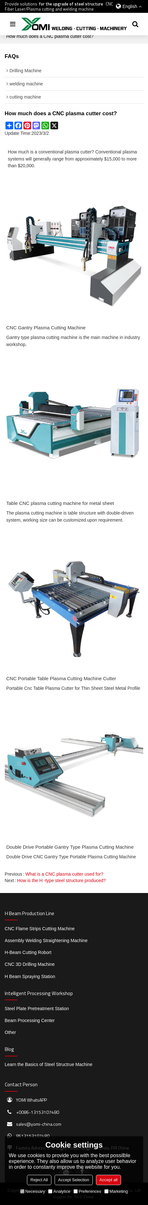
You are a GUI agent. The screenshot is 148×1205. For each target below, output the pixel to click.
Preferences (87, 1191)
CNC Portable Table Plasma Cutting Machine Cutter (61, 678)
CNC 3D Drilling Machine (30, 964)
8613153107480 (32, 1135)
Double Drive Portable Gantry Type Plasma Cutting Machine (70, 847)
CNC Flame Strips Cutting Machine (40, 928)
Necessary (32, 1191)
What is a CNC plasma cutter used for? (64, 874)
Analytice (59, 1191)
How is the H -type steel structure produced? (61, 880)
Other (10, 1032)
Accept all (109, 1179)
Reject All (39, 1179)
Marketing (116, 1191)
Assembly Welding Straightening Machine (46, 940)
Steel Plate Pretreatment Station (37, 1008)
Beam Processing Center (30, 1020)
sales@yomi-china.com (38, 1124)
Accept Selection (73, 1179)
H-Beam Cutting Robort (28, 952)
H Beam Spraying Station (30, 976)
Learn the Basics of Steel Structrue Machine (48, 1064)
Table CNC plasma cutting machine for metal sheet (60, 503)
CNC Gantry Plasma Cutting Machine (46, 327)
